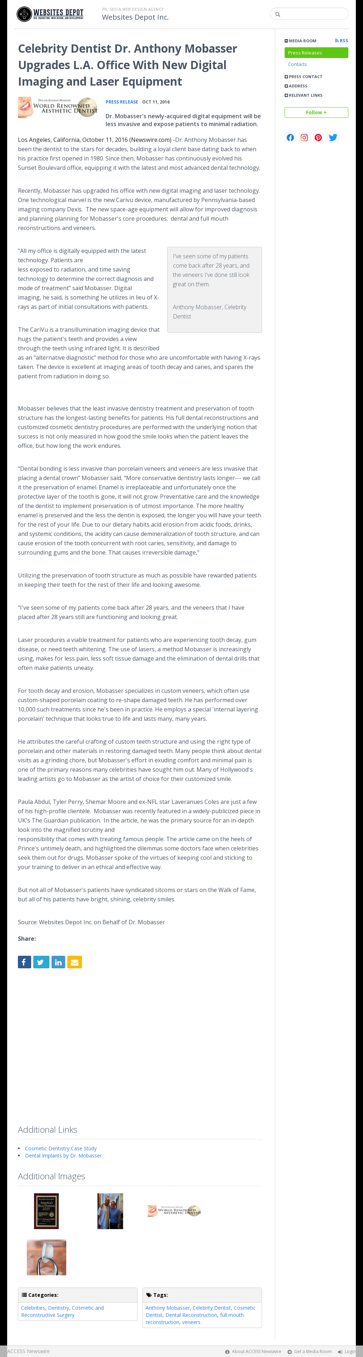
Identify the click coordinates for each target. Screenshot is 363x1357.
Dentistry (58, 1307)
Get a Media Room (313, 1351)
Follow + (316, 112)
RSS (341, 40)
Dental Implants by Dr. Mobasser (63, 1155)
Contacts (297, 64)
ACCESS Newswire (28, 1351)
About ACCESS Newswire (256, 1351)
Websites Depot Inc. (135, 17)
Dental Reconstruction (191, 1315)
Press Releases (305, 52)
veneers (191, 1322)
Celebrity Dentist (212, 1307)
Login (350, 1351)
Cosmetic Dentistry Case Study (61, 1148)
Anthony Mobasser (168, 1307)
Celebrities (33, 1307)
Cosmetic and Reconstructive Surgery (62, 1311)
